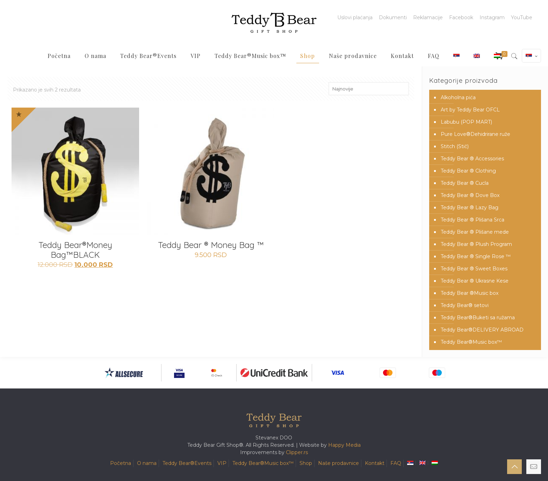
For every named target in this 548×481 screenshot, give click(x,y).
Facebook (461, 17)
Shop (306, 463)
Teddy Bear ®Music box (469, 293)
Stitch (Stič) (455, 146)
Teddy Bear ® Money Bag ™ (211, 245)
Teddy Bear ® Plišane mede (475, 232)
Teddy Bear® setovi (465, 305)
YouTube (521, 17)
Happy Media (344, 445)
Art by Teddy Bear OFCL (470, 110)
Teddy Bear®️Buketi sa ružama (478, 317)
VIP (221, 463)
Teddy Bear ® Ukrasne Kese (475, 281)
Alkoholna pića (458, 97)
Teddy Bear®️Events (187, 463)
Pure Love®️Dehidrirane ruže (475, 134)
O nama (147, 463)
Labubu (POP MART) (466, 122)
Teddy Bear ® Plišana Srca (472, 220)
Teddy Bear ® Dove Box (470, 195)
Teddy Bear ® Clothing (468, 171)
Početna (120, 463)
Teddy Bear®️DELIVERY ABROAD (482, 330)
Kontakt (374, 463)
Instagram (492, 17)
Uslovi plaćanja (355, 17)
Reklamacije (428, 17)
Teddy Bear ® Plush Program (476, 244)
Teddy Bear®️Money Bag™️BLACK (75, 250)
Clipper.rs (297, 452)
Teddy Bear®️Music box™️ (471, 342)
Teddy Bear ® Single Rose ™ (476, 256)
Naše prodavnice (338, 463)
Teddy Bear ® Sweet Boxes (474, 268)
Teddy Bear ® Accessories (472, 158)
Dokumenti (393, 17)
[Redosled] (369, 88)
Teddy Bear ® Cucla (465, 183)
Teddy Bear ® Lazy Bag (469, 207)
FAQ (395, 463)
